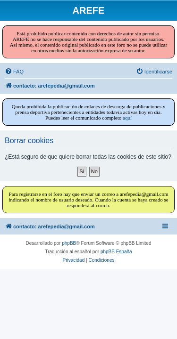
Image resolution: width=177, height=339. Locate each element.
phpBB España (116, 251)
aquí (127, 118)
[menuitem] (14, 71)
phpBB (69, 243)
